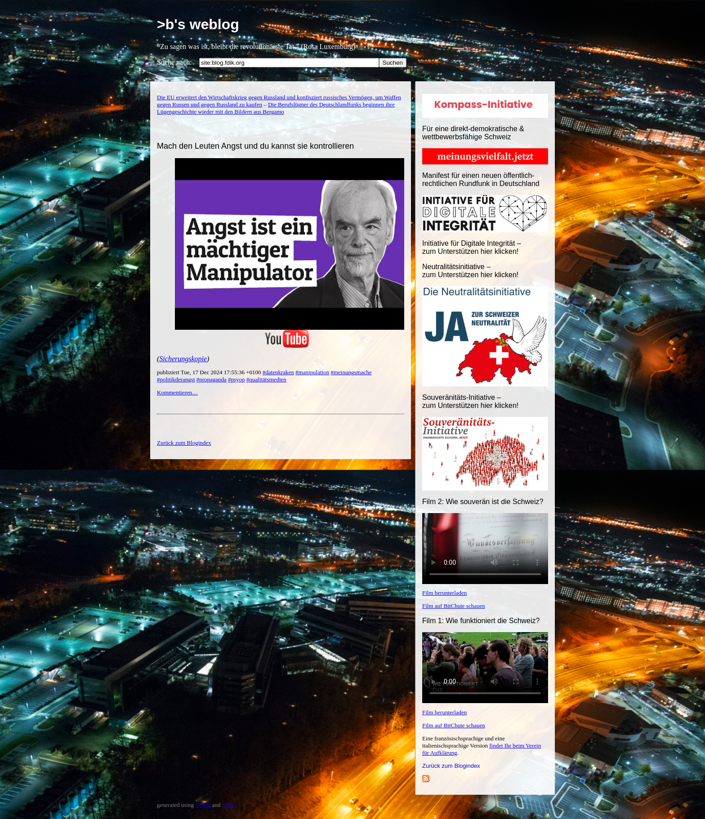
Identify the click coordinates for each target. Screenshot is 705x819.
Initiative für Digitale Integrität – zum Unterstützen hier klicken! (471, 247)
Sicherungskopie (183, 359)
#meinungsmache (350, 372)
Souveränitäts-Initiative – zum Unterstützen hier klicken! (470, 401)
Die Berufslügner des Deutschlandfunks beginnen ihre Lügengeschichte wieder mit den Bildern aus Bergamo (276, 108)
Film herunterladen (444, 592)
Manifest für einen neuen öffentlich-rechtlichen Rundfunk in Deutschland (481, 179)
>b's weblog (198, 24)
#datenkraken (278, 372)
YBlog (203, 804)
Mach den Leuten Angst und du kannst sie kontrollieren (255, 146)
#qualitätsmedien (266, 379)
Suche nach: (174, 62)
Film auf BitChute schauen (453, 605)
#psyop (236, 379)
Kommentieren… (177, 392)
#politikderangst (176, 379)
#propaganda (211, 379)
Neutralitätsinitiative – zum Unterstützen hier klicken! (470, 271)
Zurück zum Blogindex (451, 765)
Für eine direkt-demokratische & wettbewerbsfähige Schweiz (473, 133)
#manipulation (312, 372)
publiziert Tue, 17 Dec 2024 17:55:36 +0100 (210, 372)
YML (228, 804)
